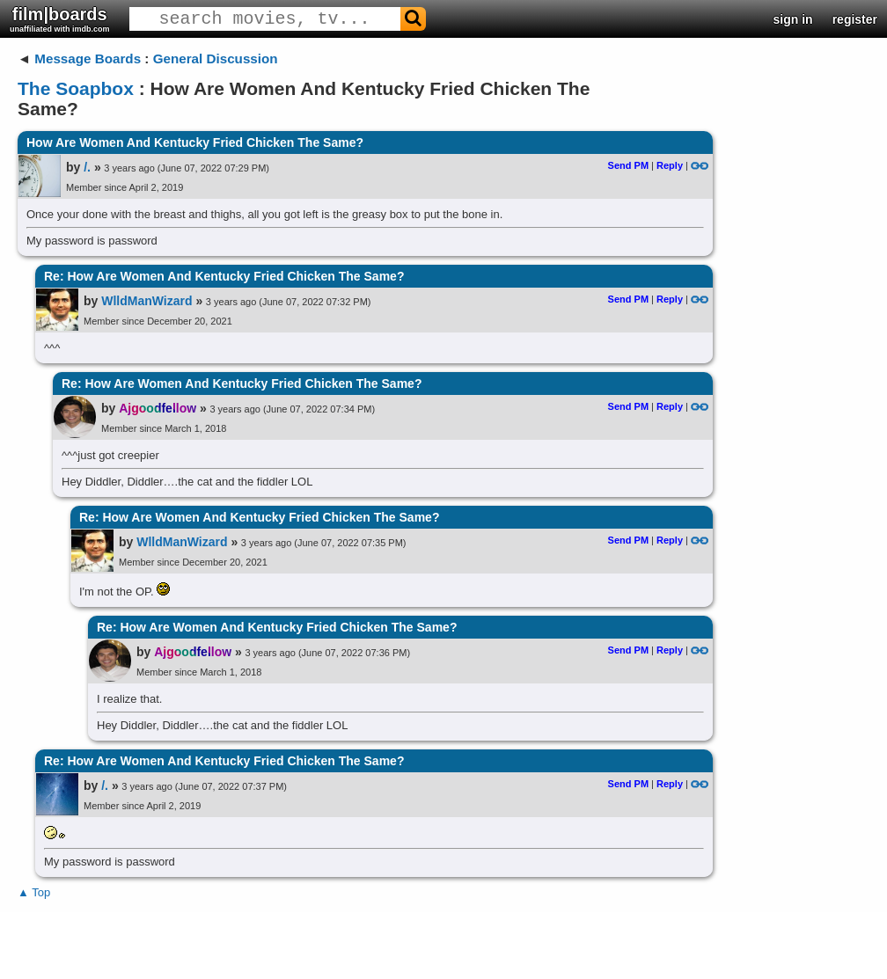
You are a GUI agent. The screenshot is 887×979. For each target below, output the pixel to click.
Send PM (628, 165)
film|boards (60, 18)
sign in (793, 19)
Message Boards (87, 58)
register (854, 19)
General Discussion (215, 58)
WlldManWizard (146, 301)
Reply (669, 165)
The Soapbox (76, 88)
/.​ (87, 167)
